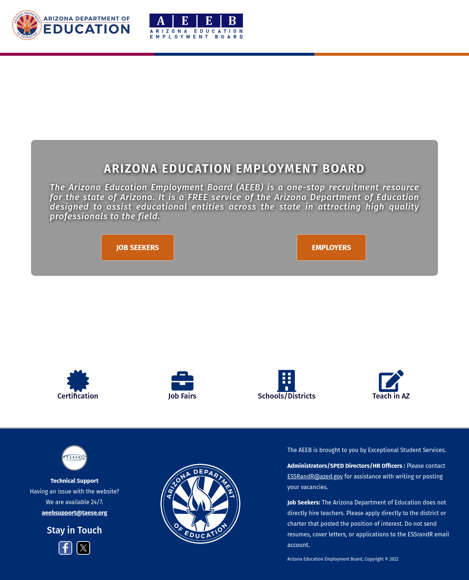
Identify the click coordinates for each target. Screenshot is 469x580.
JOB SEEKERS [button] (137, 247)
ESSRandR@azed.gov (315, 476)
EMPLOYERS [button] (331, 247)
